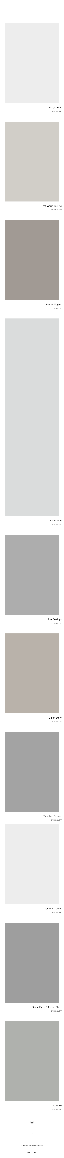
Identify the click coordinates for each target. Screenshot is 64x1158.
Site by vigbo (31, 1152)
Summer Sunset (53, 908)
